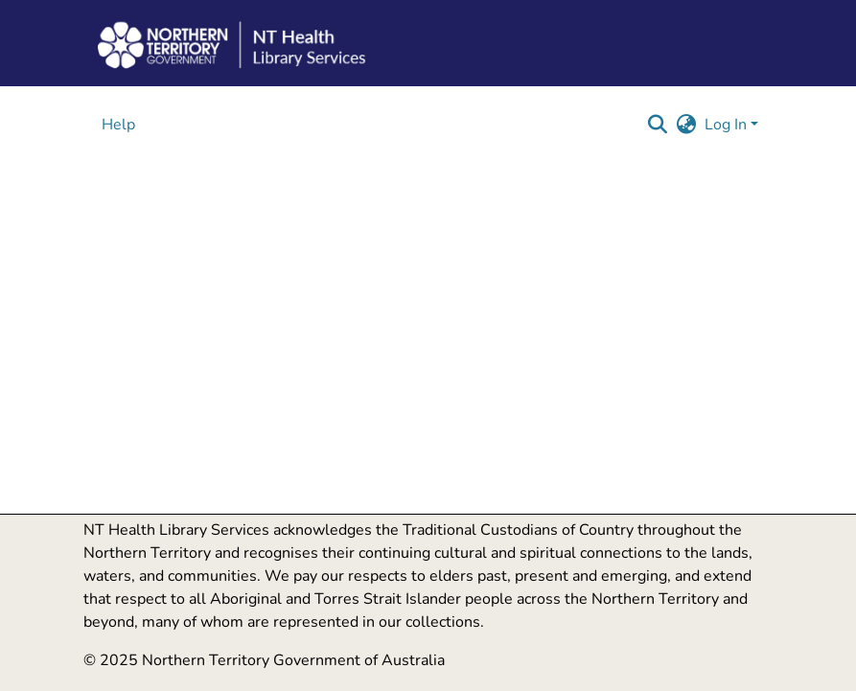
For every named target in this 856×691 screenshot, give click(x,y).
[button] (658, 124)
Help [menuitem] (118, 124)
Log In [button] (728, 124)
